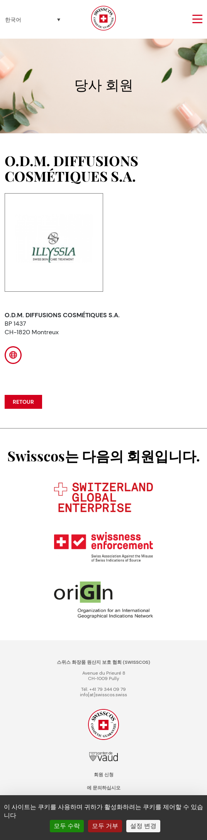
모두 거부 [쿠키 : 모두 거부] (105, 826)
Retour (23, 401)
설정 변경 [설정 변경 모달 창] (143, 826)
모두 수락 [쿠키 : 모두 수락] (67, 826)
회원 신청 (104, 775)
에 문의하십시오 (103, 788)
